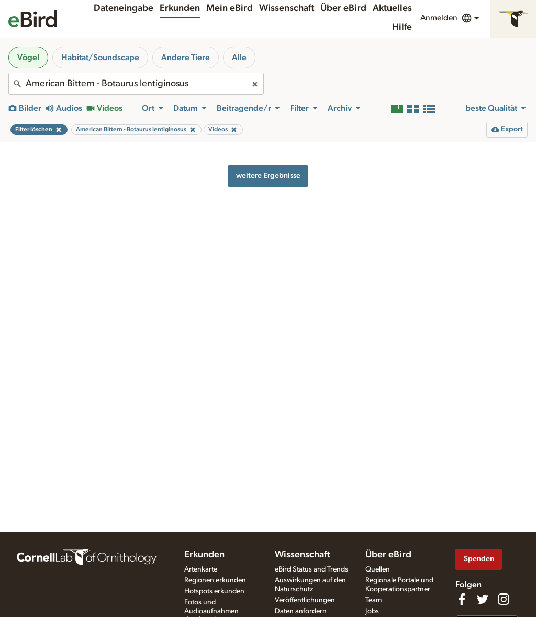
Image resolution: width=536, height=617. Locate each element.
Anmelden (438, 18)
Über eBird (343, 8)
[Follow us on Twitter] (482, 599)
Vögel (28, 57)
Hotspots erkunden (214, 591)
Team (373, 600)
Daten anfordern (301, 611)
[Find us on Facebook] (461, 599)
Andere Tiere (185, 57)
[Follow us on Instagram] (503, 599)
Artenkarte (200, 569)
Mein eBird (229, 8)
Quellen (377, 569)
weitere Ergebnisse (268, 175)
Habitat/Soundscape (100, 57)
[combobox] (136, 83)
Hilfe (402, 27)
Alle (239, 57)
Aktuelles (392, 8)
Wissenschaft (286, 8)
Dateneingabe (123, 8)
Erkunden (180, 8)
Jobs (372, 611)
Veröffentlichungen (305, 600)
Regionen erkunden (215, 580)
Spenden (479, 559)
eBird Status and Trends (311, 569)
